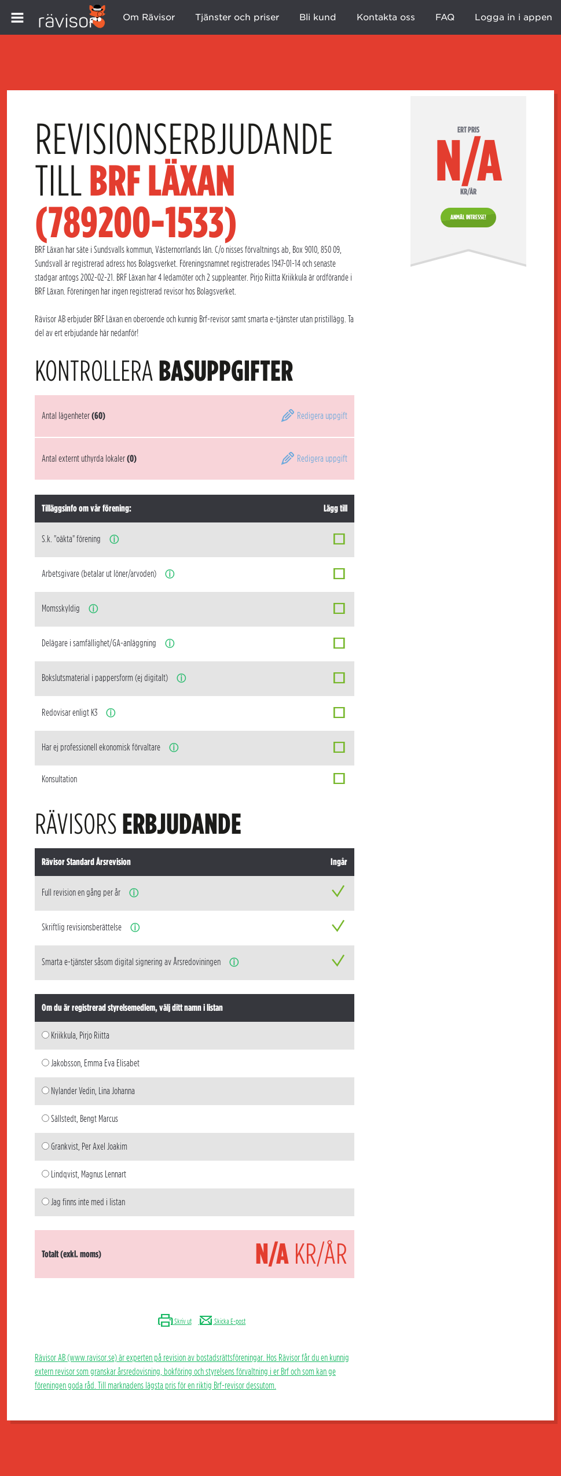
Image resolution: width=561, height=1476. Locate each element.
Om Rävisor (149, 17)
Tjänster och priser (237, 17)
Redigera (313, 415)
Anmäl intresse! (468, 217)
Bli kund (317, 17)
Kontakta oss (386, 17)
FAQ (444, 17)
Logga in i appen (513, 17)
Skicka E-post (221, 1321)
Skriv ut (174, 1321)
